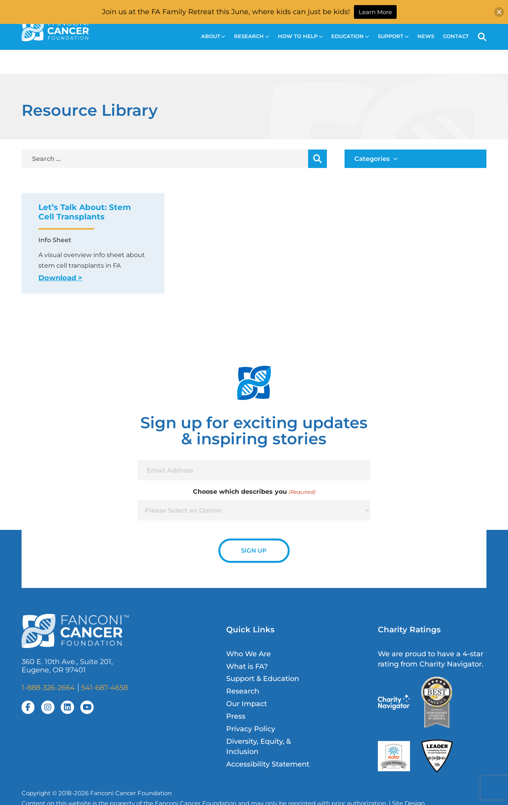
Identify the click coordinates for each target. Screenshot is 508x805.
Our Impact (246, 703)
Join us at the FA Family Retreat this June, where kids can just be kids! (226, 11)
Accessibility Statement (267, 763)
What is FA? (247, 666)
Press (235, 716)
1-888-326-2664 (48, 687)
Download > (60, 277)
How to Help (300, 36)
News (425, 36)
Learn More (375, 12)
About (213, 36)
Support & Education (262, 678)
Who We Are (248, 653)
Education (350, 36)
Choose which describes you (254, 491)
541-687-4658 (104, 687)
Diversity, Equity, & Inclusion (258, 746)
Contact (456, 36)
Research (251, 36)
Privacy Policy (250, 728)
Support (393, 36)
